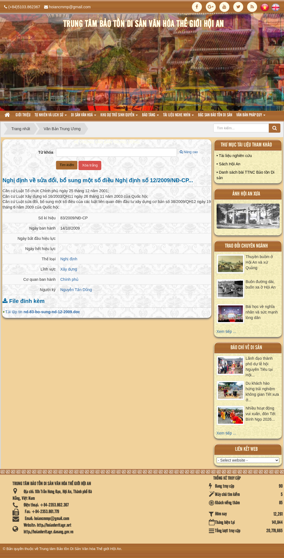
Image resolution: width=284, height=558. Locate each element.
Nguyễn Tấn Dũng (76, 289)
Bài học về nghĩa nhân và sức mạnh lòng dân (262, 312)
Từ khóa (45, 152)
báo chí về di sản (246, 347)
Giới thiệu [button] (23, 115)
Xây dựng (68, 269)
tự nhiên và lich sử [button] (51, 116)
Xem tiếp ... (226, 331)
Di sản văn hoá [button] (83, 116)
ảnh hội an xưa (246, 194)
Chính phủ (69, 279)
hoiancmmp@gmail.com (70, 7)
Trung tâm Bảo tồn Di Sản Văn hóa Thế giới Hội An (80, 549)
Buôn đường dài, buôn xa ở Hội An (261, 284)
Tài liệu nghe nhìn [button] (178, 116)
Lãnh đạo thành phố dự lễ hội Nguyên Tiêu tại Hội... (259, 366)
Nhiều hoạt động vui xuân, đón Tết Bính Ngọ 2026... (260, 413)
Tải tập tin (42, 312)
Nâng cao (189, 152)
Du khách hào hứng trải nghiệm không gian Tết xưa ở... (262, 391)
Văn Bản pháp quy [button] (250, 116)
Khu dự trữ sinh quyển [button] (119, 116)
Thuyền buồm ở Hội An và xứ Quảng (259, 262)
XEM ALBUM (248, 217)
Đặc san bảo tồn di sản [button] (215, 115)
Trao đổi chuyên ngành (246, 246)
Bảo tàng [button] (150, 116)
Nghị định (68, 259)
